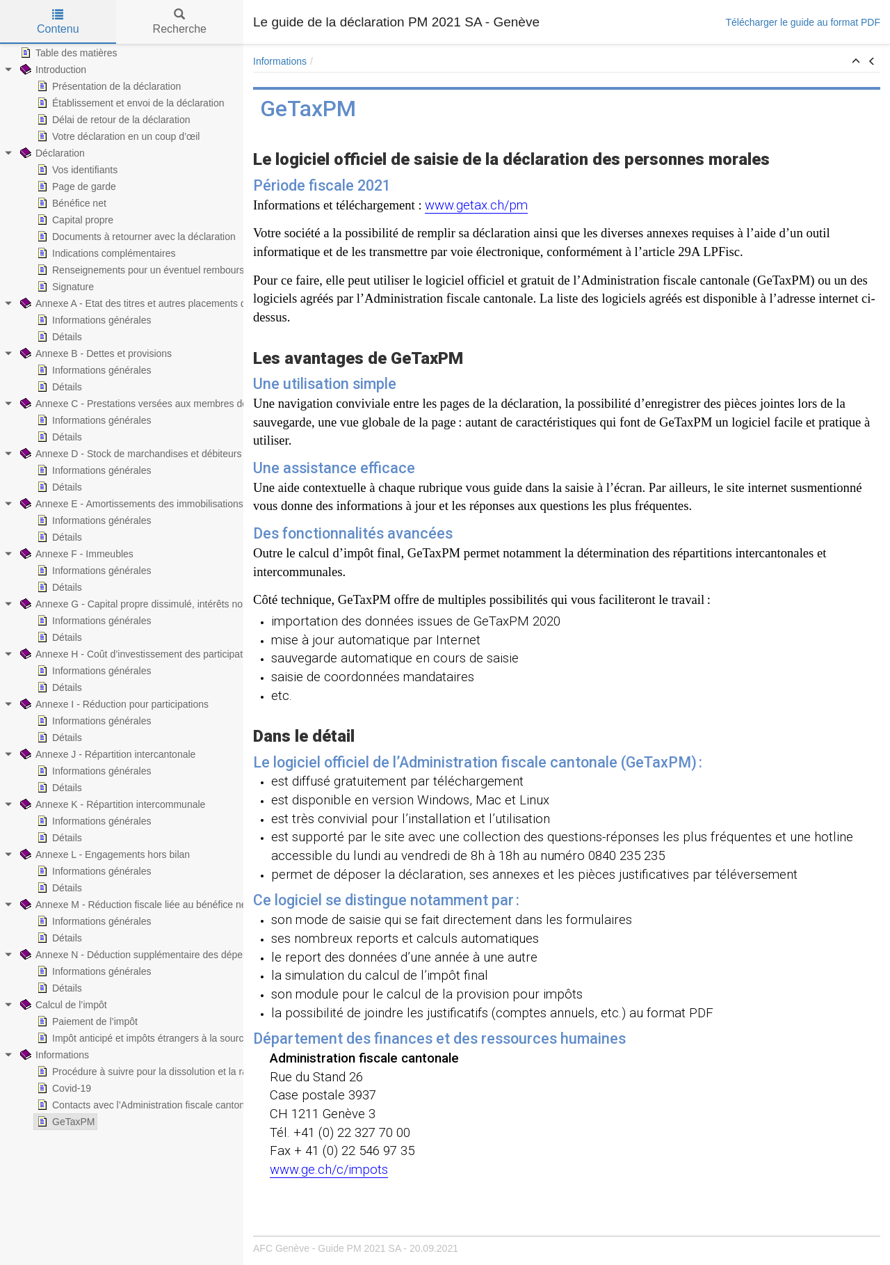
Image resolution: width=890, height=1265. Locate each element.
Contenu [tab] (58, 22)
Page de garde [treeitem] (75, 186)
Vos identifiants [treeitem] (76, 169)
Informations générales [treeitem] (92, 320)
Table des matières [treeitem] (67, 53)
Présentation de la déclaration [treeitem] (107, 86)
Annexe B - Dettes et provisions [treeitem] (94, 353)
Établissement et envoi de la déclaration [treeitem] (129, 103)
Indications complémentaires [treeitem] (104, 253)
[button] (856, 62)
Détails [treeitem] (58, 336)
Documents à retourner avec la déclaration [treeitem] (135, 236)
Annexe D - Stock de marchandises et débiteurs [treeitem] (129, 453)
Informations (280, 61)
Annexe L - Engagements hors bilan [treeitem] (103, 854)
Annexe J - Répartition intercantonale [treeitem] (106, 754)
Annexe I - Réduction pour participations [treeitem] (113, 704)
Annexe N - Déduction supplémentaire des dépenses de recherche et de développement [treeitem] (216, 954)
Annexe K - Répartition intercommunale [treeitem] (111, 804)
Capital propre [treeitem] (73, 220)
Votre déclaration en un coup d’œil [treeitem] (117, 136)
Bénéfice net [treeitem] (70, 203)
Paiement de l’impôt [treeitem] (86, 1021)
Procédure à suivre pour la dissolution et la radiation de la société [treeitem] (184, 1071)
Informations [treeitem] (53, 1055)
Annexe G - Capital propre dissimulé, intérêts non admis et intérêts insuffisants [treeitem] (195, 604)
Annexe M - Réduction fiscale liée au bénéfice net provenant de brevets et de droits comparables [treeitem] (235, 904)
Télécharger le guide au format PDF (802, 22)
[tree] (121, 587)
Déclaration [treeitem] (51, 153)
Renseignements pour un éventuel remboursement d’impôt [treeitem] (169, 270)
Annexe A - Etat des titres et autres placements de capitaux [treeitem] (154, 303)
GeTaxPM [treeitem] (64, 1121)
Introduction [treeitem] (51, 69)
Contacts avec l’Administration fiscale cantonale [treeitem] (146, 1105)
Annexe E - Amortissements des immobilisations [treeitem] (130, 503)
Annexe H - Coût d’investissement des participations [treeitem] (139, 654)
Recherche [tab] (180, 22)
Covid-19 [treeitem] (62, 1088)
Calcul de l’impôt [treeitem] (62, 1004)
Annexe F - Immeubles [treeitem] (75, 554)
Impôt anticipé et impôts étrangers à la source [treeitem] (141, 1038)
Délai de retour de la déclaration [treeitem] (112, 119)
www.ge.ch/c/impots (329, 1169)
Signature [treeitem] (64, 286)
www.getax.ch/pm (476, 205)
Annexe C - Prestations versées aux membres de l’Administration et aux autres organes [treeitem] (215, 403)
